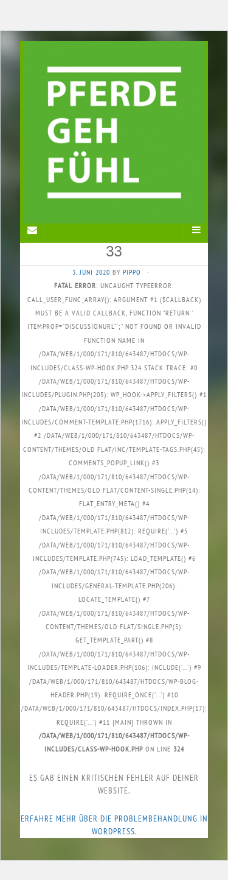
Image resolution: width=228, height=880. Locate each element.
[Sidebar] (32, 230)
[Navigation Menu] (196, 230)
